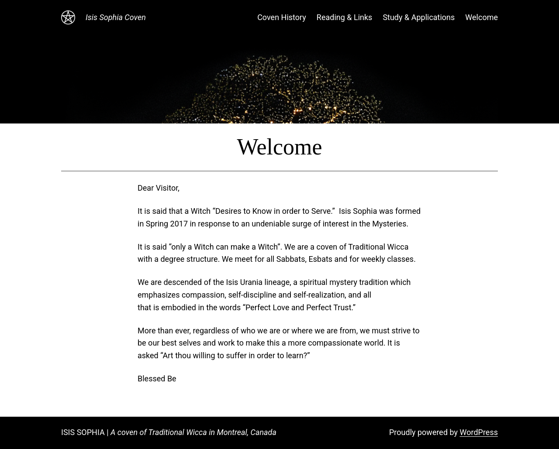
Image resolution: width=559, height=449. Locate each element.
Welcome (481, 17)
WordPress (479, 432)
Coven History (281, 17)
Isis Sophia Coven (116, 17)
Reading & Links (345, 17)
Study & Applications (419, 17)
